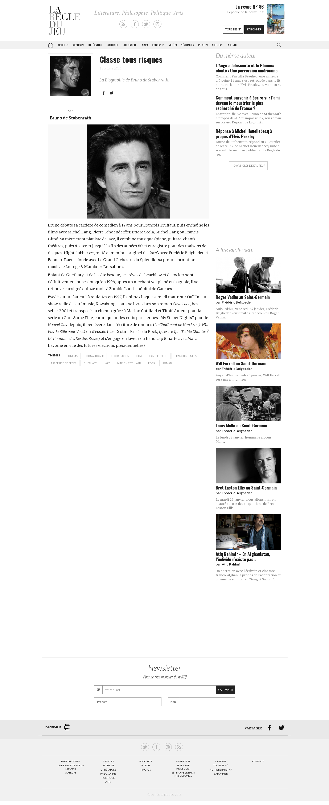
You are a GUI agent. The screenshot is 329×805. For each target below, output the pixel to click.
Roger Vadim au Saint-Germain (243, 297)
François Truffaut (187, 355)
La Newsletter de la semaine (71, 767)
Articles (63, 45)
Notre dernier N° (221, 769)
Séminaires (187, 45)
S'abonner (254, 29)
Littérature (95, 45)
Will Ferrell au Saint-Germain (241, 363)
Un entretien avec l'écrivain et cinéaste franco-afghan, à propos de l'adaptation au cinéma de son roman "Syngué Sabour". (248, 574)
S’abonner (221, 773)
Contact (258, 761)
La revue (232, 45)
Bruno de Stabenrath (70, 117)
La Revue (220, 761)
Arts (145, 45)
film (139, 355)
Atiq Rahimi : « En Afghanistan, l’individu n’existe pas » (243, 556)
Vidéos (173, 45)
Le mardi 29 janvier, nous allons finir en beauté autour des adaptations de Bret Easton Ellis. (246, 503)
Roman (167, 363)
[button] (278, 45)
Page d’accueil (70, 761)
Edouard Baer (94, 355)
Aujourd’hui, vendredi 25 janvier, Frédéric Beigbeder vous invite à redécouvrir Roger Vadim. (247, 312)
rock (151, 363)
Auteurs (217, 45)
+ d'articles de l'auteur (248, 165)
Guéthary (90, 363)
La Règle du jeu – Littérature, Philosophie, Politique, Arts (50, 44)
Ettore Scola (120, 355)
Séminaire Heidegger (183, 767)
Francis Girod (158, 355)
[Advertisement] (248, 212)
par (234, 302)
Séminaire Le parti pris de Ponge (183, 774)
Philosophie (130, 45)
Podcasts (158, 45)
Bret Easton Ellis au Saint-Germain (246, 487)
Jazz (107, 363)
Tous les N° (220, 765)
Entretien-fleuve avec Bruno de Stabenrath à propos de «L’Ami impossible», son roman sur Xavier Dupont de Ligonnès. (248, 117)
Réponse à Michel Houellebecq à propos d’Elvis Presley (244, 133)
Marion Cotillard (129, 363)
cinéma (73, 355)
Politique (113, 45)
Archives (78, 45)
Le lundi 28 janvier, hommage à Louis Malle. (243, 439)
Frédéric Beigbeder (63, 363)
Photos (203, 45)
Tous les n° (233, 29)
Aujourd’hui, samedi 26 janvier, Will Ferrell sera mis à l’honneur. (248, 377)
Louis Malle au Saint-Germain (241, 425)
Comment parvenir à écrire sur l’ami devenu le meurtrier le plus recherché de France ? (248, 102)
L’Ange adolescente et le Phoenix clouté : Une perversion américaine (246, 68)
